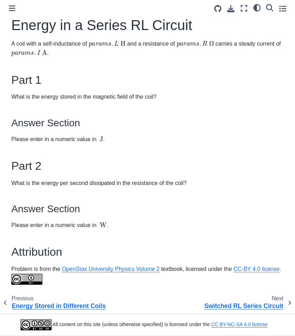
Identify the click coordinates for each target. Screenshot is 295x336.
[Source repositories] (217, 9)
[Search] (269, 7)
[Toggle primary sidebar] (12, 8)
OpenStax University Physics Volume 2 (111, 269)
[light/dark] (257, 7)
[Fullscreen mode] (243, 8)
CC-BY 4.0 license (256, 269)
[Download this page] (230, 9)
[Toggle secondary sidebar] (282, 8)
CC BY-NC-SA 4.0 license (239, 325)
